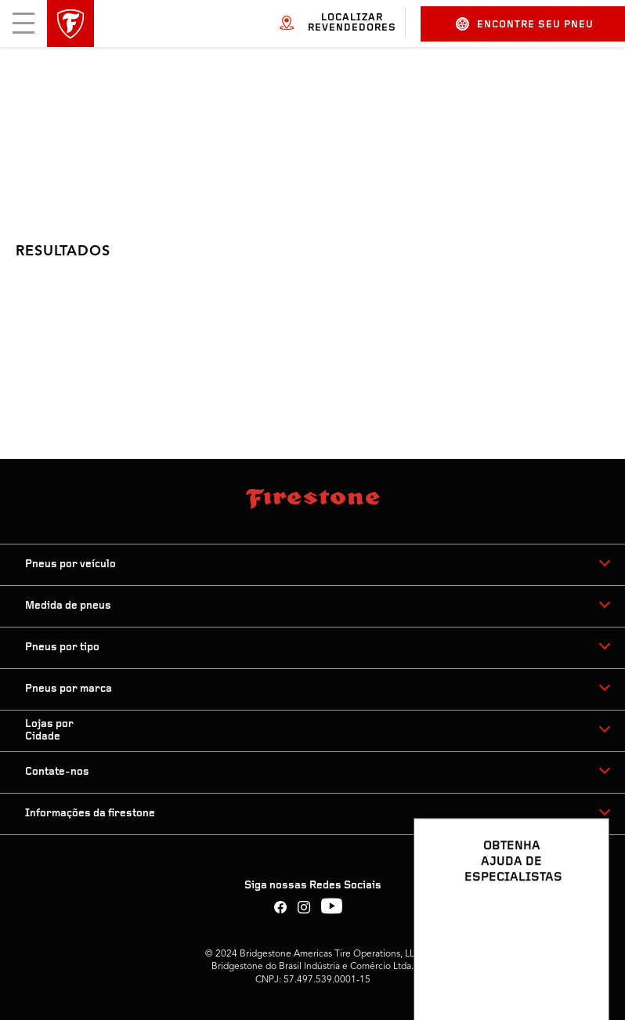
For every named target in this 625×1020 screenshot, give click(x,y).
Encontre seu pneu (525, 24)
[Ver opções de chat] (579, 963)
